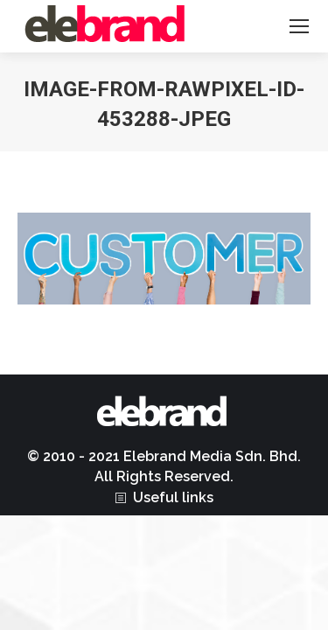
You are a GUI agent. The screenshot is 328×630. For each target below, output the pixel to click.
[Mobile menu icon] (299, 26)
